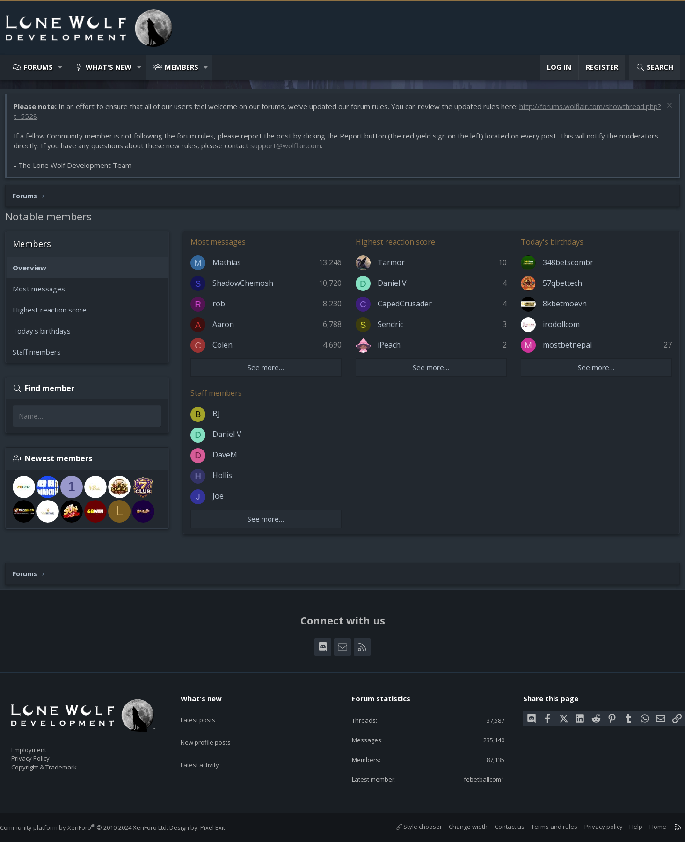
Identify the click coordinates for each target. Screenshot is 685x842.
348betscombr (566, 267)
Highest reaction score (54, 314)
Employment (41, 744)
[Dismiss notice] (664, 111)
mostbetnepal (565, 349)
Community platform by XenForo (93, 827)
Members (181, 67)
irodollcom (559, 329)
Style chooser (409, 826)
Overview (34, 272)
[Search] (654, 67)
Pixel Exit (222, 827)
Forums (38, 67)
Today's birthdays (46, 335)
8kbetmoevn (563, 308)
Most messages (43, 293)
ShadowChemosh (247, 288)
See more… (269, 372)
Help (626, 826)
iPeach (390, 349)
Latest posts (206, 709)
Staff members (41, 356)
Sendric (392, 329)
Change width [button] (458, 826)
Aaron (228, 329)
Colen (227, 349)
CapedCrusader (406, 308)
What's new (108, 67)
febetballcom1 (476, 778)
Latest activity (208, 746)
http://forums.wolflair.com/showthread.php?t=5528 (101, 120)
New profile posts (214, 728)
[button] (60, 67)
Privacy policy (594, 826)
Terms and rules (545, 826)
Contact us (500, 826)
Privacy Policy (43, 754)
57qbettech (561, 288)
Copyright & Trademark (58, 764)
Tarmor (392, 267)
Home (648, 826)
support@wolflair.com (290, 150)
